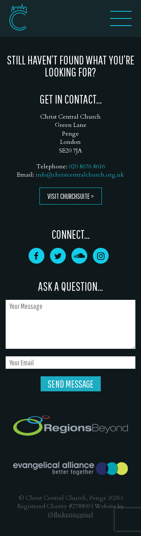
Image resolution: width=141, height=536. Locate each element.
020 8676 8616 (87, 166)
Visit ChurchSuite (68, 196)
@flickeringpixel (70, 514)
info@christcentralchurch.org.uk (80, 175)
